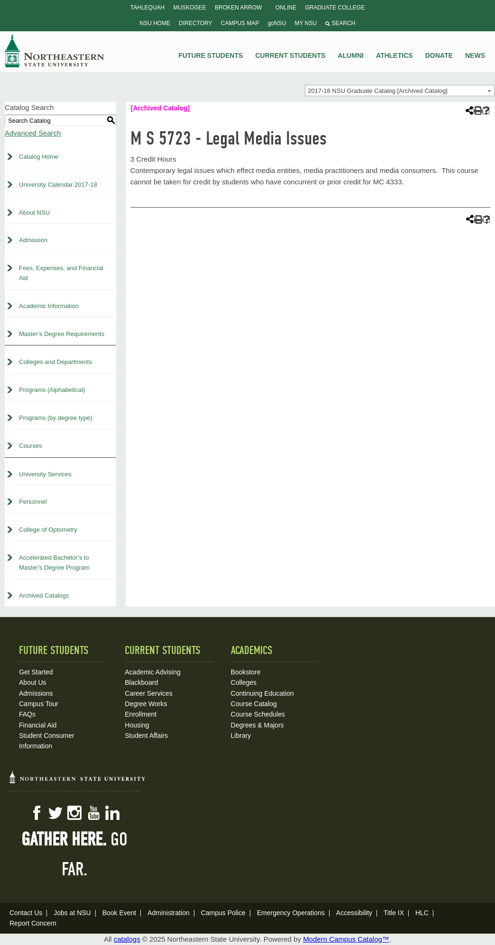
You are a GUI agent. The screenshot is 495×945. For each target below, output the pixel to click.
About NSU (34, 212)
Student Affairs (146, 735)
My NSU (306, 23)
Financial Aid (37, 725)
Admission (33, 240)
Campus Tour (38, 704)
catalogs (127, 939)
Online (286, 7)
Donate (439, 55)
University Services (45, 474)
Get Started (36, 672)
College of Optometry (48, 529)
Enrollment (140, 714)
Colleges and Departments (55, 361)
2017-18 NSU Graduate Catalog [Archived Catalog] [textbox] (378, 90)
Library (241, 735)
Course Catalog (254, 704)
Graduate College (335, 7)
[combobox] (400, 90)
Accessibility (354, 913)
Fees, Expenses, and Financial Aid (61, 273)
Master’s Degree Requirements (61, 333)
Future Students (210, 55)
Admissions (36, 693)
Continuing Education (262, 693)
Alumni (350, 55)
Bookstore (246, 672)
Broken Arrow (238, 7)
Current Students (291, 55)
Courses (30, 445)
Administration (168, 913)
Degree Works (146, 704)
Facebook (36, 813)
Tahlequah (147, 7)
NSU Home (155, 23)
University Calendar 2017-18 (58, 184)
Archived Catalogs (44, 595)
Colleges (244, 682)
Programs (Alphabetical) (52, 389)
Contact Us (25, 913)
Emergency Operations (291, 913)
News (475, 55)
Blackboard (141, 682)
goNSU (277, 23)
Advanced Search (33, 133)
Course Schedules (258, 714)
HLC (422, 913)
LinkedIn (112, 813)
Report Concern (32, 923)
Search (340, 23)
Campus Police (223, 913)
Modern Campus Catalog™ (346, 939)
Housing (137, 725)
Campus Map (240, 23)
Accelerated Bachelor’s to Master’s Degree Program (54, 562)
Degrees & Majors (257, 725)
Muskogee (189, 7)
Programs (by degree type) (55, 417)
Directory (195, 23)
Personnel (33, 501)
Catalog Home (38, 156)
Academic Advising (153, 672)
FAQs (27, 714)
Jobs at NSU (72, 913)
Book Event (119, 913)
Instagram (74, 813)
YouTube (93, 813)
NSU (54, 50)
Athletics (394, 55)
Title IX (394, 913)
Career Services (148, 693)
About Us (32, 682)
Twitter (55, 813)
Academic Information (49, 305)
